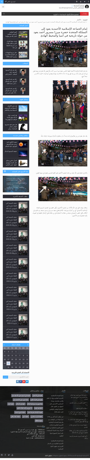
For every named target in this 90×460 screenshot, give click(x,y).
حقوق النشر (48, 455)
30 (12, 367)
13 (23, 359)
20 (23, 363)
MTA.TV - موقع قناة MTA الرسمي (36, 434)
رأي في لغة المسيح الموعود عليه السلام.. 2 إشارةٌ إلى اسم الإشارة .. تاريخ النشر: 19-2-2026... (11, 74)
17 (8, 359)
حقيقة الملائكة (39, 420)
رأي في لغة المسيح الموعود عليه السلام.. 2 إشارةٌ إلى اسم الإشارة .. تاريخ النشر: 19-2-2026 (78, 414)
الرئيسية (85, 20)
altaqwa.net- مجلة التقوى (38, 436)
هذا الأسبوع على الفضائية (20, 171)
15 (16, 359)
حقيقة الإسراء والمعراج (36, 416)
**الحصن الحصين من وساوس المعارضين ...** (79, 404)
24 (8, 363)
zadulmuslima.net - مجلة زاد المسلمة (35, 438)
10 (8, 355)
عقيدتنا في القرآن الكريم (36, 399)
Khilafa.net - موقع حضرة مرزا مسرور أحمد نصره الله (31, 429)
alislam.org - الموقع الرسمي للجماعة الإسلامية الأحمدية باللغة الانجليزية (28, 432)
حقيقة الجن (25, 416)
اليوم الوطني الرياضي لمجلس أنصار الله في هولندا (11, 34)
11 (5, 355)
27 (23, 367)
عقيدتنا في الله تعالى (37, 395)
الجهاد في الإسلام (20, 404)
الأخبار (79, 20)
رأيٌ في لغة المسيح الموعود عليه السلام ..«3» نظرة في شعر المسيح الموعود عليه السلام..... (11, 93)
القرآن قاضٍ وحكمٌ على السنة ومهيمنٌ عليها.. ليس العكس (11, 163)
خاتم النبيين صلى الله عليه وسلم (21, 399)
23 (12, 363)
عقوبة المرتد (11, 404)
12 (27, 359)
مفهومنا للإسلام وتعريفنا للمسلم (35, 412)
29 (16, 367)
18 (5, 359)
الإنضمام (5, 377)
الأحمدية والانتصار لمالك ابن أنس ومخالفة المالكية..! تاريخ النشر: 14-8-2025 (78, 432)
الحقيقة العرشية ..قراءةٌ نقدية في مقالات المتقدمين (78, 426)
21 (20, 363)
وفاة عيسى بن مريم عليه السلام (35, 404)
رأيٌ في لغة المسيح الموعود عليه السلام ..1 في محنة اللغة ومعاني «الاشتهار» (78, 420)
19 (27, 363)
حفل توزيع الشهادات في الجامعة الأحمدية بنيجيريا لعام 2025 (11, 54)
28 (20, 367)
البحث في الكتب (10, 1)
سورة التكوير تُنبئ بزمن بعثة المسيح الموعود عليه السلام (11, 144)
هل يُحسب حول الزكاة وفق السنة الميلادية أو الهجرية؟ (11, 117)
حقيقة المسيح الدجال (11, 151)
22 (16, 363)
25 (5, 363)
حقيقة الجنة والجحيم (15, 416)
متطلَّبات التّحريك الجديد (81, 408)
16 (12, 359)
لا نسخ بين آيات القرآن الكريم (24, 408)
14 (20, 359)
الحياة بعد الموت (38, 408)
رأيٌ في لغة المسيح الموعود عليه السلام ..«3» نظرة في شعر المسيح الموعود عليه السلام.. (79, 397)
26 (27, 367)
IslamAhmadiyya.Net (81, 39)
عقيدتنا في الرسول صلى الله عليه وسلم (21, 395)
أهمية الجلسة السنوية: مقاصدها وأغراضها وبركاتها (79, 437)
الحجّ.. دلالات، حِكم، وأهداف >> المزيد (65, 13)
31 (8, 367)
